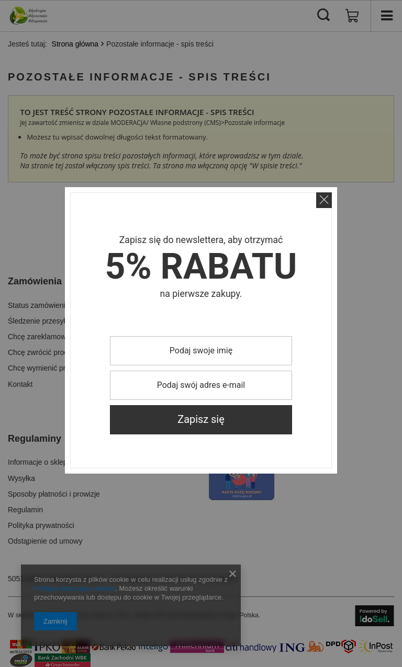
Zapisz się (201, 419)
